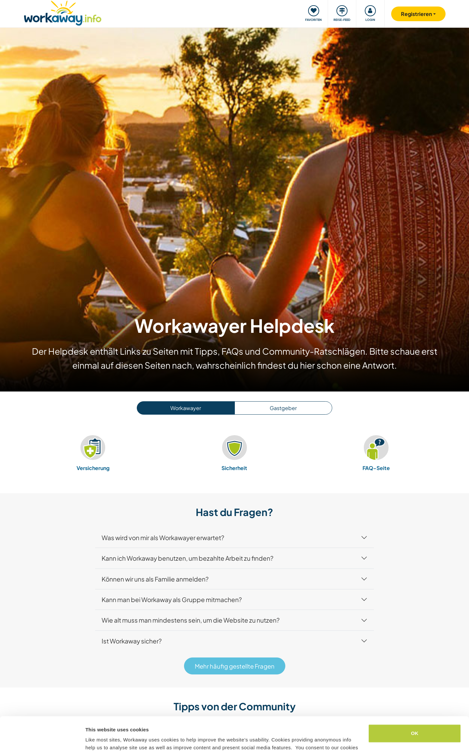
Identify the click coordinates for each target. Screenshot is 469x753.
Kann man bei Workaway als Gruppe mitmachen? (172, 599)
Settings (95, 740)
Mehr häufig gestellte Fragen (235, 666)
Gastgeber (283, 408)
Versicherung (93, 453)
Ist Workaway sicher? (132, 641)
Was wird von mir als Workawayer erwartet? (163, 537)
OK (415, 700)
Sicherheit (234, 453)
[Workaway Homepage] (62, 12)
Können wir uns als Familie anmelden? (155, 579)
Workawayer (185, 408)
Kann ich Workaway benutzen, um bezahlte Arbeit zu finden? (187, 558)
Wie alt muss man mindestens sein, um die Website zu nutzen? (190, 620)
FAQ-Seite (376, 453)
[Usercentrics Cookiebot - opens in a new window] (42, 740)
